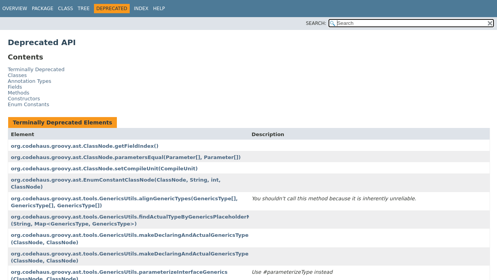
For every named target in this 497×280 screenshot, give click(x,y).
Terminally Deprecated (36, 69)
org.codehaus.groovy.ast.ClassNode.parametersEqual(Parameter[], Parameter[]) (126, 157)
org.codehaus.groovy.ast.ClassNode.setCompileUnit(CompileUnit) (104, 169)
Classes (17, 75)
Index (141, 8)
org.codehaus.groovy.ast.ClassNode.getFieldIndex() (84, 146)
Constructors (24, 99)
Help (159, 8)
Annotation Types (29, 81)
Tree (84, 8)
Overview (14, 8)
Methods (19, 93)
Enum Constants (28, 104)
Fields (15, 87)
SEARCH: (316, 23)
